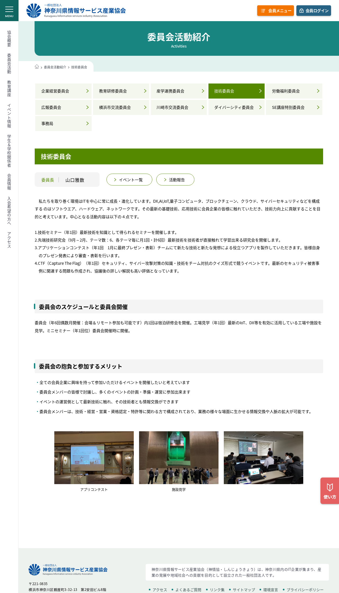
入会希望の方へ (9, 211)
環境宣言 (270, 589)
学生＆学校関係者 (9, 151)
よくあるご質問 (188, 589)
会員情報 (9, 182)
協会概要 (9, 38)
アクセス (9, 240)
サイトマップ (244, 589)
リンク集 (217, 589)
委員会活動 (9, 63)
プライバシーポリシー (305, 589)
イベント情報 (9, 115)
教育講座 (9, 88)
